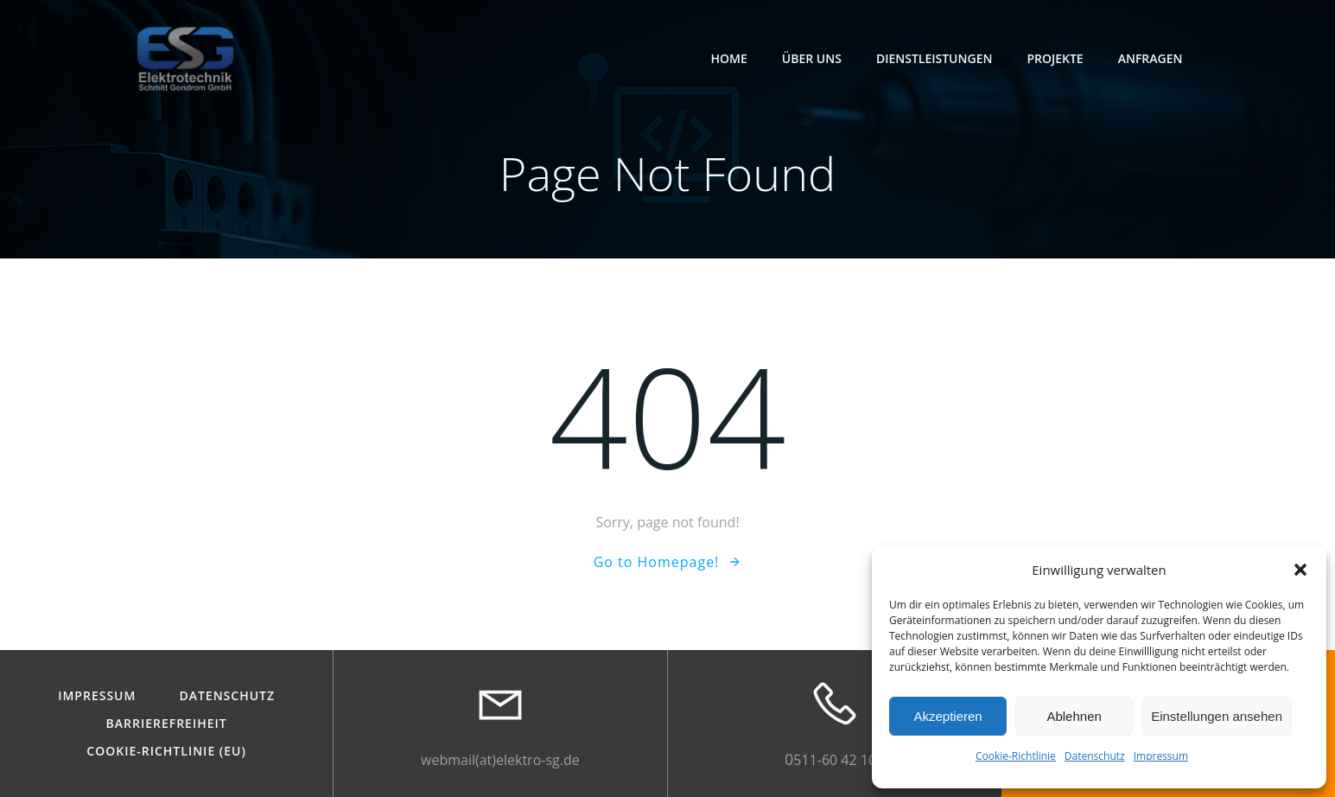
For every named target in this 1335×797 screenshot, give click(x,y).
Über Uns (812, 58)
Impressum (1161, 756)
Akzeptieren (947, 716)
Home (729, 58)
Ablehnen (1073, 716)
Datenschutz (1095, 756)
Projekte (1055, 58)
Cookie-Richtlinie (1016, 756)
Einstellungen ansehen (1216, 716)
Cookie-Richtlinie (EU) (166, 751)
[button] (1300, 569)
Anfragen (1150, 58)
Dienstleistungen (934, 58)
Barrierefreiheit (166, 723)
